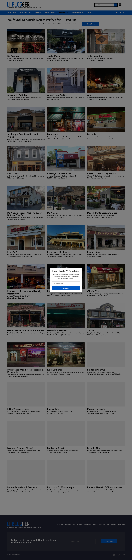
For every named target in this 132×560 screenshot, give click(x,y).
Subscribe (66, 288)
